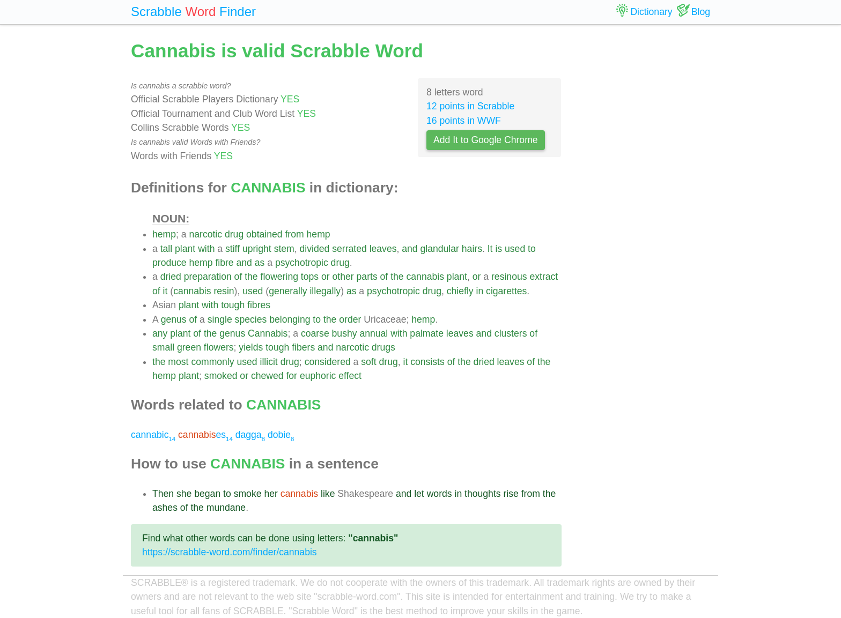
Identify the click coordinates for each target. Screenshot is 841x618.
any (159, 333)
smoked (221, 375)
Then (163, 493)
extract (543, 276)
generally (288, 291)
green (189, 347)
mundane (226, 507)
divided (315, 248)
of (238, 276)
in (479, 291)
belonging (289, 319)
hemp (164, 234)
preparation (208, 276)
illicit (269, 361)
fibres (258, 305)
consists (427, 361)
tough (233, 305)
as (260, 262)
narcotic (205, 234)
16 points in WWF (463, 120)
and (409, 248)
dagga (250, 434)
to (532, 248)
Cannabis (267, 333)
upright (256, 248)
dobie (281, 434)
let (419, 493)
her (270, 493)
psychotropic (301, 262)
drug (234, 234)
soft (368, 361)
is (498, 248)
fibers (303, 347)
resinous (509, 276)
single (220, 319)
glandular (439, 248)
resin (223, 291)
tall (166, 248)
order (350, 319)
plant (185, 248)
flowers (219, 347)
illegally (325, 291)
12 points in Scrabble (470, 106)
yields (251, 347)
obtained (264, 234)
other (343, 276)
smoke (248, 493)
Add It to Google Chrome (485, 140)
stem (284, 248)
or (325, 276)
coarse (315, 333)
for (291, 375)
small (163, 347)
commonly (212, 361)
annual (373, 333)
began (207, 493)
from (294, 234)
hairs (472, 248)
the (251, 276)
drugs (383, 347)
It (490, 248)
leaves (383, 248)
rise (510, 493)
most (178, 361)
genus (174, 319)
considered (328, 361)
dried (170, 276)
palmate (427, 333)
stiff (232, 248)
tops (310, 276)
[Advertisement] (644, 198)
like (328, 493)
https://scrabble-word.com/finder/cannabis (229, 552)
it (165, 291)
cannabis (425, 276)
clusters (511, 333)
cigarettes (506, 291)
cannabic (153, 434)
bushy (344, 333)
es (205, 434)
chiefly (460, 291)
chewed (267, 375)
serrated (349, 248)
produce (169, 262)
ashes (165, 507)
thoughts (482, 493)
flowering (279, 276)
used (515, 248)
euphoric (318, 375)
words (439, 493)
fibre (224, 262)
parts (367, 276)
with (206, 248)
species (251, 319)
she (183, 493)
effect (350, 375)
